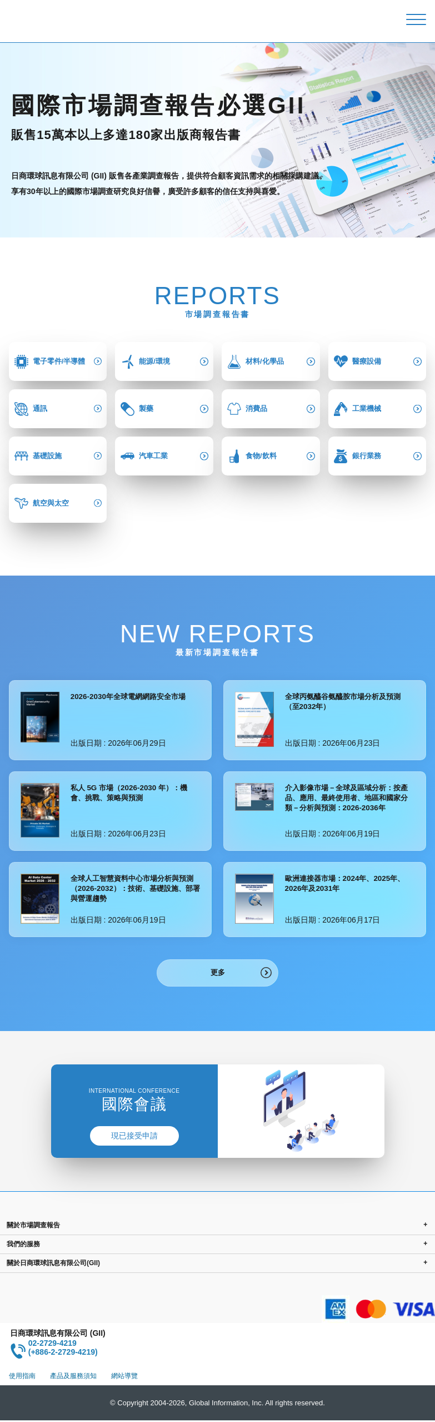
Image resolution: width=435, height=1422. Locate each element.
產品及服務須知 (73, 1377)
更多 (218, 973)
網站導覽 (124, 1377)
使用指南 (22, 1377)
